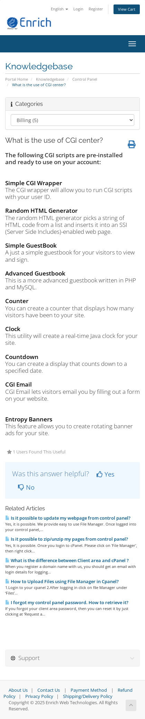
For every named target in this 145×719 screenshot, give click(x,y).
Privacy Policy (39, 696)
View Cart (126, 9)
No (26, 487)
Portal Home (16, 79)
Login (78, 8)
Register (96, 8)
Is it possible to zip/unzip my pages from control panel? (66, 539)
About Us (18, 690)
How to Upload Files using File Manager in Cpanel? (62, 581)
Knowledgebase (50, 79)
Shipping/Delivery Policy (87, 696)
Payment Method (89, 690)
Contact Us (48, 690)
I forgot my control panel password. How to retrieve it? (66, 602)
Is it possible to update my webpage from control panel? (67, 518)
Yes (106, 474)
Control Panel (84, 79)
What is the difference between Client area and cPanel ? (67, 560)
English (59, 8)
